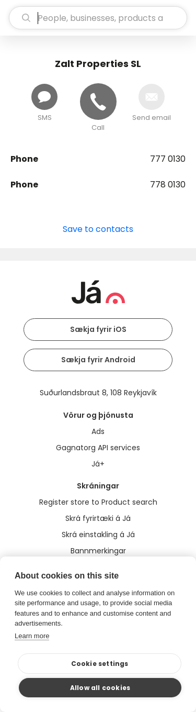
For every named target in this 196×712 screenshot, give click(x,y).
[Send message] (44, 97)
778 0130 (168, 185)
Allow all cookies (100, 687)
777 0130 (168, 159)
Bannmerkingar (98, 551)
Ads (98, 431)
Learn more (32, 636)
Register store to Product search (98, 502)
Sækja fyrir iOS (98, 329)
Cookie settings (100, 663)
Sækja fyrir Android (98, 359)
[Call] (98, 101)
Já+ (98, 464)
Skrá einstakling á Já (98, 534)
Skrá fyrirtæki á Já (98, 518)
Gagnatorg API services (98, 447)
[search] (98, 18)
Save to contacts (98, 229)
